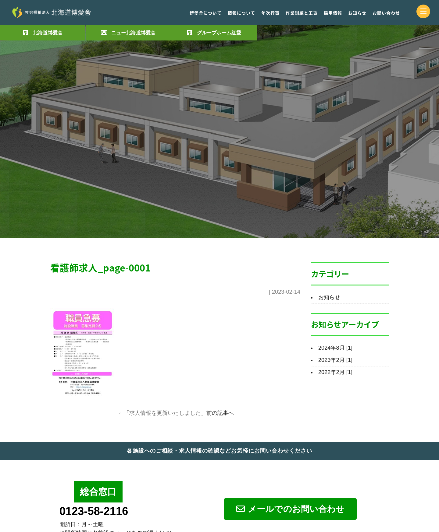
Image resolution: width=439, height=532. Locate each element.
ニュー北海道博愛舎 (133, 32)
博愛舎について (206, 13)
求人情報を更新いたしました (165, 413)
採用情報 (333, 13)
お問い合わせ (386, 13)
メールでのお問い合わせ (290, 509)
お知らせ (357, 13)
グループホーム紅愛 (219, 32)
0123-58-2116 (93, 511)
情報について (241, 13)
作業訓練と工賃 (302, 13)
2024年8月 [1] (335, 348)
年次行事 (270, 13)
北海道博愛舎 (47, 32)
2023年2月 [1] (335, 360)
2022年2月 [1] (335, 372)
